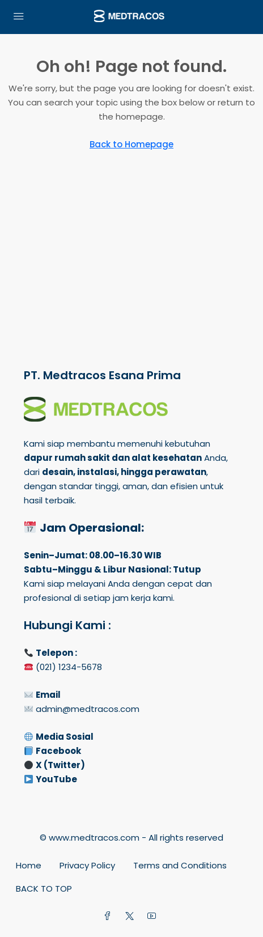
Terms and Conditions (180, 865)
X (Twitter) (60, 765)
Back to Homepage (131, 144)
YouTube (56, 779)
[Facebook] (109, 916)
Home (28, 865)
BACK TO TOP (44, 888)
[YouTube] (153, 916)
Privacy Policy (87, 865)
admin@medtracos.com (87, 709)
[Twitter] (131, 916)
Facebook (58, 751)
